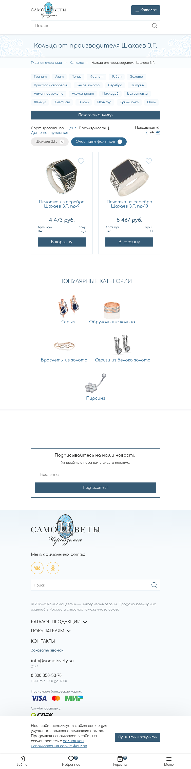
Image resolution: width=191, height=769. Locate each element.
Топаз (76, 76)
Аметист (62, 102)
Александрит (83, 93)
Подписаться (95, 488)
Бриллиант (129, 102)
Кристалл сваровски (51, 85)
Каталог (77, 63)
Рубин (117, 76)
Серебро (115, 85)
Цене (72, 128)
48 (158, 132)
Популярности (93, 128)
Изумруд (104, 102)
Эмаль (84, 102)
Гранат (40, 76)
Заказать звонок (47, 650)
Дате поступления (49, 133)
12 (145, 132)
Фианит (96, 76)
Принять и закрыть (137, 737)
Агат (59, 76)
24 (151, 132)
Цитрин (137, 85)
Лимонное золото (48, 93)
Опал (151, 102)
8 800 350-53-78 (46, 675)
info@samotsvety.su (52, 661)
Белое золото (88, 85)
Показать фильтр (95, 115)
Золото (136, 76)
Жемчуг (40, 102)
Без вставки (137, 93)
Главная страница (46, 63)
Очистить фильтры (95, 142)
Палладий (110, 93)
